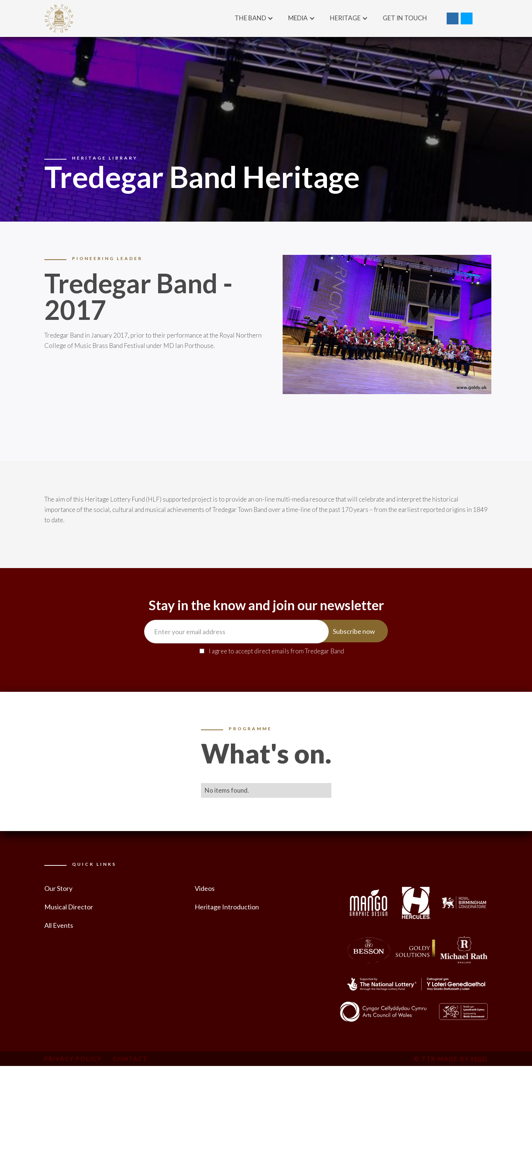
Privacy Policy (73, 1058)
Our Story (58, 888)
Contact (130, 1058)
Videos (205, 888)
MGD (479, 1058)
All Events (58, 925)
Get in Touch (405, 18)
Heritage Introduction (227, 907)
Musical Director (68, 907)
